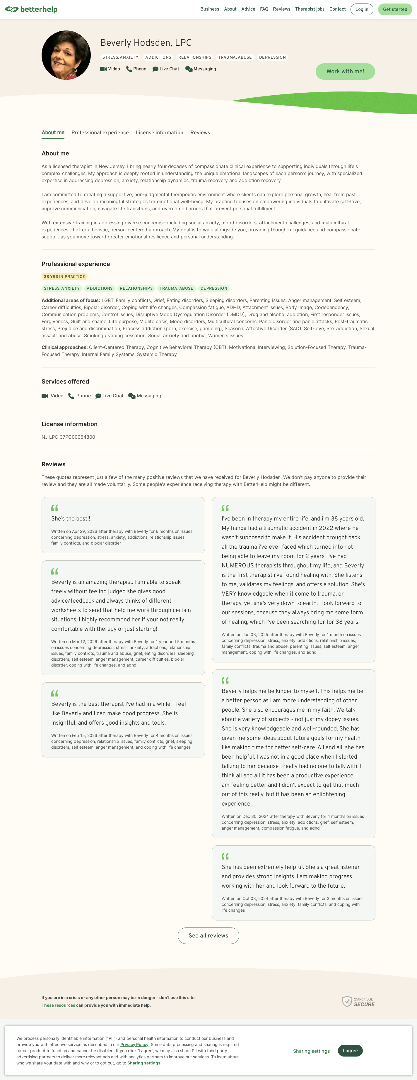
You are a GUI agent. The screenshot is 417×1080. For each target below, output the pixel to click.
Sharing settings (143, 1062)
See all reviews (208, 936)
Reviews (200, 133)
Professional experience (100, 133)
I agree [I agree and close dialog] (350, 1051)
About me (53, 133)
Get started (395, 10)
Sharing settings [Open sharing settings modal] (311, 1051)
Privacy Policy (134, 1044)
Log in (362, 10)
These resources (58, 1005)
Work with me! (345, 72)
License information (159, 133)
